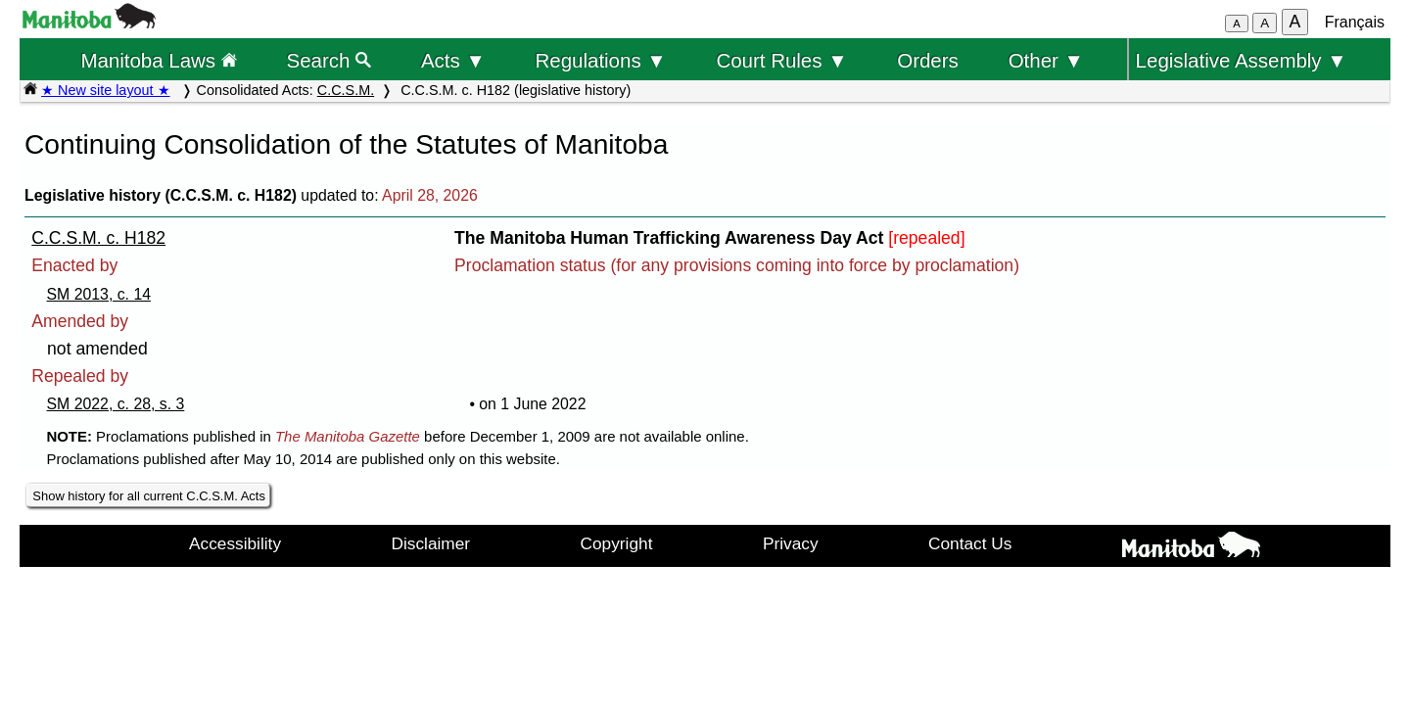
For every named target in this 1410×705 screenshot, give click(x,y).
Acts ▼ (453, 60)
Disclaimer (431, 543)
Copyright (617, 543)
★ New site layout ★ (105, 90)
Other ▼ (1046, 60)
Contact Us (969, 543)
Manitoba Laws (158, 60)
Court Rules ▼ (781, 60)
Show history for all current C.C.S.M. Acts (148, 496)
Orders (928, 60)
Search (329, 60)
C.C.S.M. (345, 90)
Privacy (791, 543)
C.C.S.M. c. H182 (98, 238)
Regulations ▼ (601, 60)
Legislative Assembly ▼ (1241, 60)
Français (1355, 22)
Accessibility (235, 543)
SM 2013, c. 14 (99, 294)
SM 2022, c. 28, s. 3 (116, 404)
